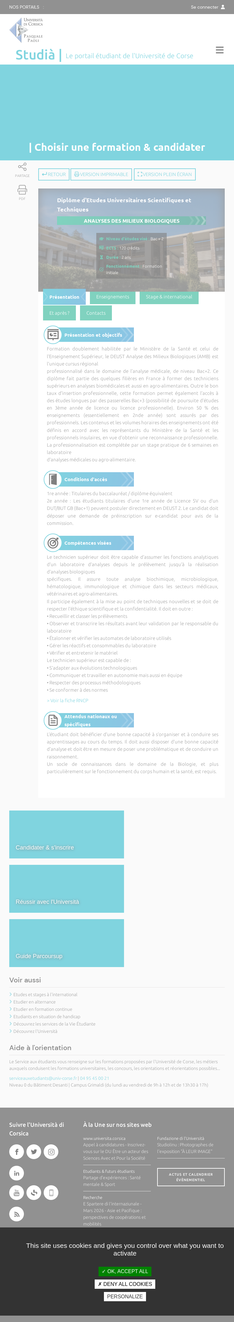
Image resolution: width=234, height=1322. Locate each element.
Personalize (125, 1296)
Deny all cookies (125, 1284)
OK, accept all (125, 1271)
